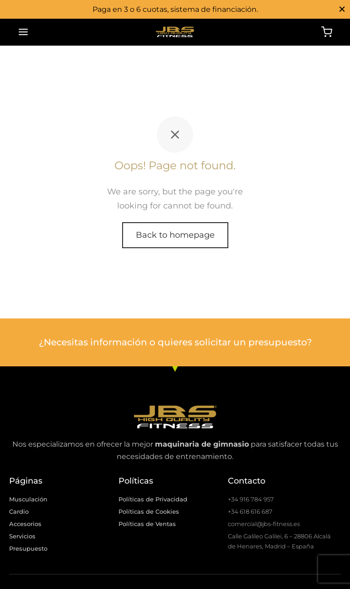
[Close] (342, 8)
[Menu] (23, 32)
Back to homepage (175, 235)
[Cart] (326, 31)
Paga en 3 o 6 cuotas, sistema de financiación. (175, 9)
